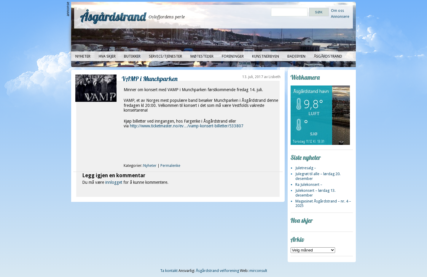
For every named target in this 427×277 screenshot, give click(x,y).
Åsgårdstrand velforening (217, 270)
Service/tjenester (165, 56)
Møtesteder (202, 56)
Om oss (337, 10)
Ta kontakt (169, 270)
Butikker (132, 56)
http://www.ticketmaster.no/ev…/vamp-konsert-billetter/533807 (187, 126)
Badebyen (296, 56)
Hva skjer (107, 56)
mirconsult (258, 270)
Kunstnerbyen (265, 56)
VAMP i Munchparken (150, 79)
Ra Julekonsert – (308, 184)
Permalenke (170, 166)
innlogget (113, 182)
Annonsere (340, 16)
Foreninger (233, 56)
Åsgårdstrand (113, 16)
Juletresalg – (305, 168)
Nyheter (82, 56)
